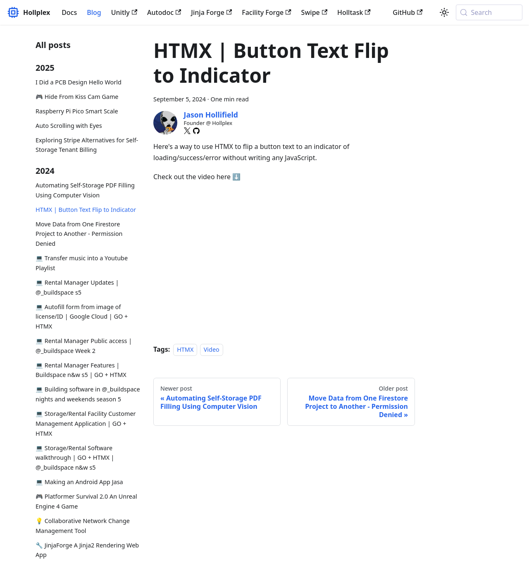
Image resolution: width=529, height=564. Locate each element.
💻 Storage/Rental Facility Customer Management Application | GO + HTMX (86, 423)
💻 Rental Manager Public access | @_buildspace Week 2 (84, 346)
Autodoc (164, 12)
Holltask (354, 12)
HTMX (185, 349)
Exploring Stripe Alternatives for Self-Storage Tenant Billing (87, 145)
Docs (69, 12)
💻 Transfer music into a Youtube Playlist (82, 263)
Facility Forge (266, 12)
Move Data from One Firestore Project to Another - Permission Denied (79, 234)
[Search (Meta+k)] (489, 12)
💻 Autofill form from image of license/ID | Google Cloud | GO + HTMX (82, 317)
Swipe (314, 12)
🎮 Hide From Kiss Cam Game (77, 97)
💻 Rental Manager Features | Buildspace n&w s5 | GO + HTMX (81, 370)
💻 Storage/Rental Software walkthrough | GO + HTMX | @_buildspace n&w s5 (75, 458)
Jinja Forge (211, 12)
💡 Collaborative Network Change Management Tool (83, 526)
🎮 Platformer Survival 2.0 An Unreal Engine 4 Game (86, 501)
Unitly (124, 12)
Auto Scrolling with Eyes (69, 126)
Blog (94, 12)
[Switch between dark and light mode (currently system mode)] (444, 12)
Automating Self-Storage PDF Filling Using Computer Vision (85, 190)
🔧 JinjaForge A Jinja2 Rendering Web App (87, 550)
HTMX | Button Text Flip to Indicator (86, 210)
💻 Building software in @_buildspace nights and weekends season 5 (88, 394)
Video (211, 349)
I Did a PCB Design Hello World (79, 82)
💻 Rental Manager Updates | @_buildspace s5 (77, 287)
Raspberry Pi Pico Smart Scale (77, 111)
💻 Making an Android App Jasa (79, 482)
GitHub (407, 12)
